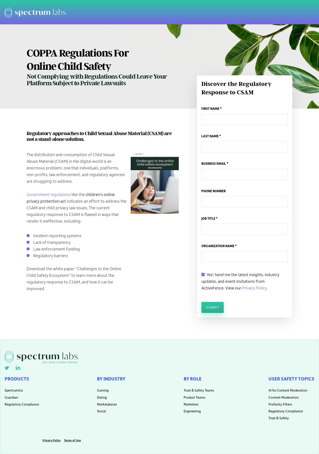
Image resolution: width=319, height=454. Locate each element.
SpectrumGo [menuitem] (14, 390)
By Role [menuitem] (193, 379)
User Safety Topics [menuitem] (291, 379)
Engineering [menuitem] (192, 411)
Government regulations (49, 194)
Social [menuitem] (101, 411)
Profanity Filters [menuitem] (280, 404)
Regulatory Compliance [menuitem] (22, 404)
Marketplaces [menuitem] (107, 404)
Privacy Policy (254, 288)
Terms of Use (72, 440)
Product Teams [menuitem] (194, 397)
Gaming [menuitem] (103, 390)
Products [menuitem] (17, 379)
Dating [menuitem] (102, 397)
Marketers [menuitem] (191, 404)
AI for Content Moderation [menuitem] (287, 390)
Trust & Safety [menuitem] (278, 418)
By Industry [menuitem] (111, 379)
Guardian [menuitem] (11, 397)
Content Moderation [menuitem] (283, 397)
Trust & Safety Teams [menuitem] (197, 390)
